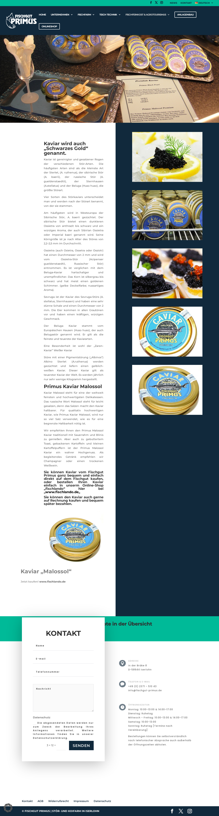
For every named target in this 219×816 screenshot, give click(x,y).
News (173, 3)
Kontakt (186, 3)
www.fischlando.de (18, 581)
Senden (81, 745)
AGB (40, 801)
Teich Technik (108, 14)
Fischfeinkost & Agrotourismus (146, 14)
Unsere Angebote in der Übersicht (110, 624)
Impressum (81, 801)
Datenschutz (102, 801)
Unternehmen (60, 14)
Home (42, 14)
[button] (8, 808)
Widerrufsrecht (58, 801)
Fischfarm (84, 14)
